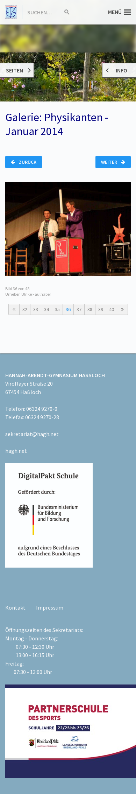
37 (79, 309)
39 (100, 309)
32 (24, 309)
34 (46, 309)
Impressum (49, 607)
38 (89, 309)
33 (35, 309)
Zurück (23, 162)
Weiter (113, 162)
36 (68, 309)
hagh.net (16, 450)
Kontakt (15, 607)
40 (111, 309)
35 (57, 309)
